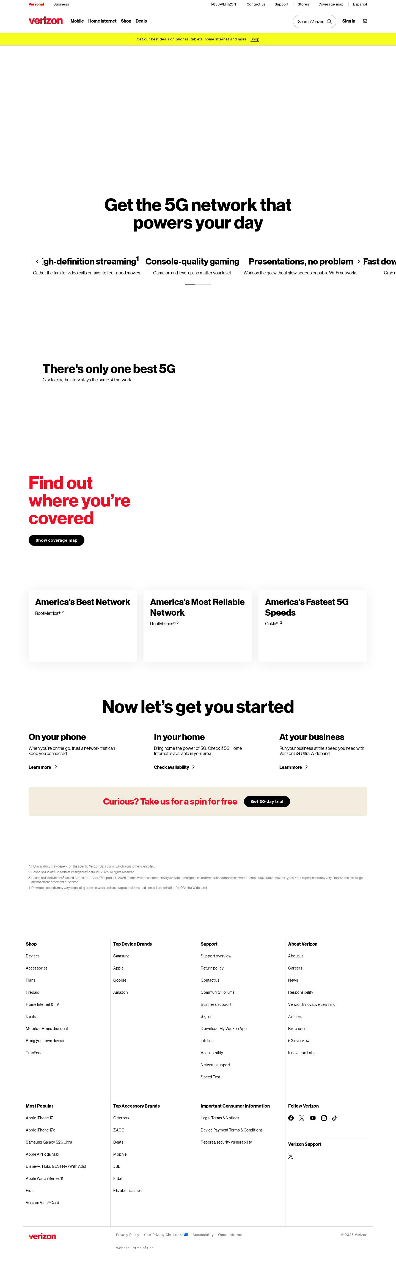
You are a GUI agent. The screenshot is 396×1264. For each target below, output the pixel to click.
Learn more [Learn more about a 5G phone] (40, 767)
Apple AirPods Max (42, 1154)
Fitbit (117, 1178)
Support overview (216, 956)
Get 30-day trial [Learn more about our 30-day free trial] (267, 801)
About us (296, 956)
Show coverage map (56, 540)
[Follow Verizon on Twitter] (302, 1118)
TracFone (34, 1052)
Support (281, 4)
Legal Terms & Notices (220, 1118)
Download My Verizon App (224, 1028)
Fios (30, 1190)
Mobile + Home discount (47, 1028)
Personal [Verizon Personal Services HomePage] (36, 4)
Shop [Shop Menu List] (126, 20)
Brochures (297, 1028)
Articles (295, 1016)
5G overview (299, 1040)
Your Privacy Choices (166, 1235)
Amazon (120, 992)
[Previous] (37, 261)
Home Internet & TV (42, 1004)
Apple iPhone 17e (40, 1130)
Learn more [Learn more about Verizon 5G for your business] (290, 767)
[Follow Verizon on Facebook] (291, 1118)
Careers (295, 968)
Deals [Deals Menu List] (141, 20)
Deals (31, 1016)
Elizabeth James (127, 1190)
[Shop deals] (255, 39)
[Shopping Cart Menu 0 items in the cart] (365, 21)
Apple (118, 968)
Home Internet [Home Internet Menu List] (102, 20)
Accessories (37, 968)
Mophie (120, 1154)
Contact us (256, 4)
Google (119, 980)
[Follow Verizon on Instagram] (324, 1118)
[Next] (358, 261)
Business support (216, 1004)
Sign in (207, 1016)
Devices (33, 956)
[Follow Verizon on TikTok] (335, 1118)
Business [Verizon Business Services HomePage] (61, 4)
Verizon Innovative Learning (312, 1004)
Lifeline (207, 1040)
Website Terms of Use (135, 1248)
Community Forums (218, 992)
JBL (116, 1166)
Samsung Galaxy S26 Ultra (49, 1142)
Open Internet (230, 1235)
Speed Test (210, 1077)
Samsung (121, 956)
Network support (215, 1064)
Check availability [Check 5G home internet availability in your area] (171, 767)
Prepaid (33, 992)
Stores (303, 4)
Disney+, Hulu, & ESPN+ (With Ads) (56, 1166)
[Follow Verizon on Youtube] (313, 1118)
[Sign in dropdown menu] (348, 21)
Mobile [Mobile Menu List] (77, 20)
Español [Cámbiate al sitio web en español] (360, 4)
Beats (118, 1142)
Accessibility (212, 1052)
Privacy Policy (127, 1235)
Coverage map (330, 4)
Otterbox (121, 1118)
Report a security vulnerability (226, 1142)
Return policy (212, 968)
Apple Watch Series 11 (45, 1178)
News (293, 980)
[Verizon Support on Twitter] (291, 1156)
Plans (30, 980)
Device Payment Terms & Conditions (232, 1130)
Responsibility (300, 992)
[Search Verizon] (314, 21)
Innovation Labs (302, 1052)
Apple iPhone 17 (39, 1118)
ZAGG (118, 1130)
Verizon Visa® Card (42, 1202)
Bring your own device (45, 1040)
